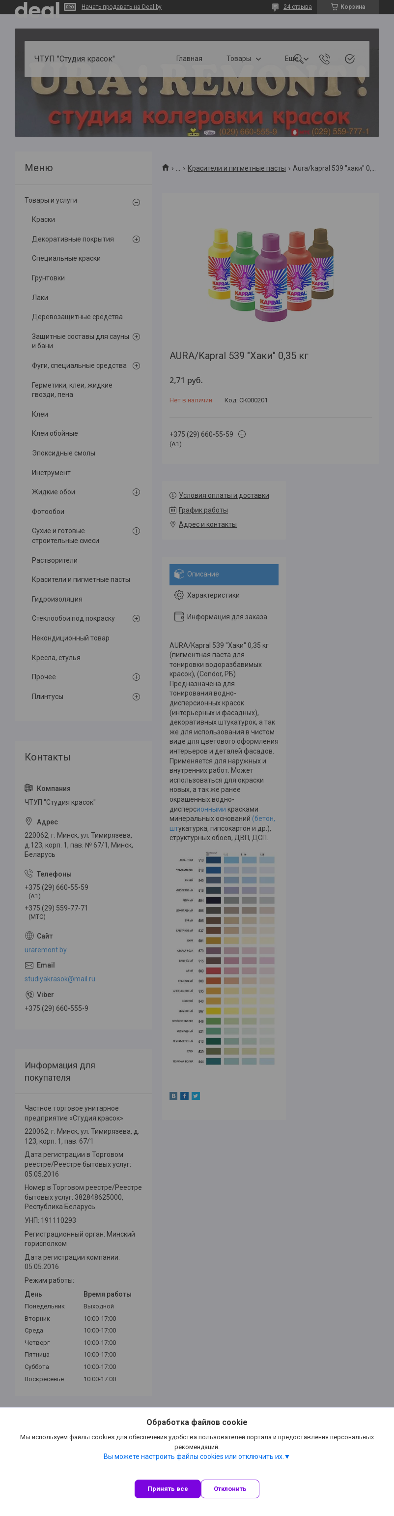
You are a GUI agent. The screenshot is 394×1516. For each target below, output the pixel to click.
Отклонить (230, 1488)
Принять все (167, 1488)
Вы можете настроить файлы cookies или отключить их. (194, 1456)
